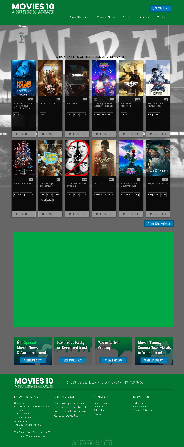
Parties (144, 23)
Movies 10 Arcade (142, 410)
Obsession (19, 403)
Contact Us (99, 406)
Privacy (97, 414)
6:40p (77, 114)
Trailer (24, 134)
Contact (162, 23)
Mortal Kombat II (22, 413)
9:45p (163, 194)
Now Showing (79, 23)
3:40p (70, 114)
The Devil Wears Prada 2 (27, 424)
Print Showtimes (159, 224)
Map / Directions (102, 403)
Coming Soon (106, 23)
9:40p (83, 114)
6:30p (157, 114)
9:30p (124, 114)
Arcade (127, 23)
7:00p (103, 114)
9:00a (43, 114)
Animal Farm (20, 421)
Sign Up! (160, 8)
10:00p (110, 114)
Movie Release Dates (70, 413)
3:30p (16, 114)
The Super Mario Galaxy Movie (30, 436)
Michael (18, 428)
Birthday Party (140, 406)
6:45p (157, 194)
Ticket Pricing (140, 403)
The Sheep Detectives (26, 417)
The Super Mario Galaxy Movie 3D (32, 432)
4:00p (97, 114)
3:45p (151, 194)
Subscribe (98, 410)
